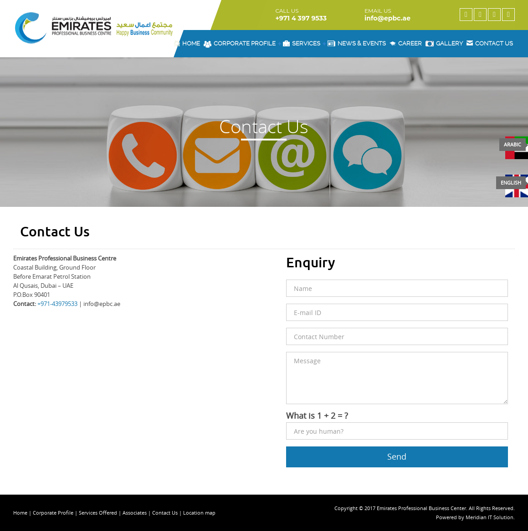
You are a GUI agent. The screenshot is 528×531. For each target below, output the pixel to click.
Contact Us (165, 512)
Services (304, 43)
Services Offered (98, 512)
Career (406, 43)
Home (187, 43)
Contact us (489, 43)
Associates (135, 512)
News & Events (357, 43)
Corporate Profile (242, 43)
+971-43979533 (57, 304)
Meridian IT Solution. (490, 517)
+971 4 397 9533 (301, 18)
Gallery (444, 43)
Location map (199, 512)
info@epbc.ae (387, 18)
